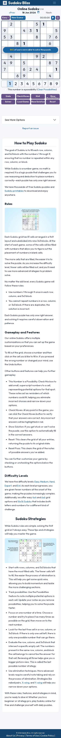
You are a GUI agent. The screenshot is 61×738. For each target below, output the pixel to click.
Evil (18, 485)
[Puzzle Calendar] (38, 12)
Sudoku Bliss (16, 2)
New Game (17, 17)
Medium (44, 481)
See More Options (15, 119)
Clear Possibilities (46, 89)
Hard (51, 481)
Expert (8, 485)
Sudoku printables (14, 190)
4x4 (34, 497)
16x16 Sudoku (25, 501)
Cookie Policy (47, 735)
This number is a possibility (22, 89)
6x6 (43, 497)
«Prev (12, 12)
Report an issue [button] (30, 128)
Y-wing (38, 682)
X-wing (25, 682)
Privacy (20, 735)
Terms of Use (32, 735)
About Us (10, 735)
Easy (4, 17)
